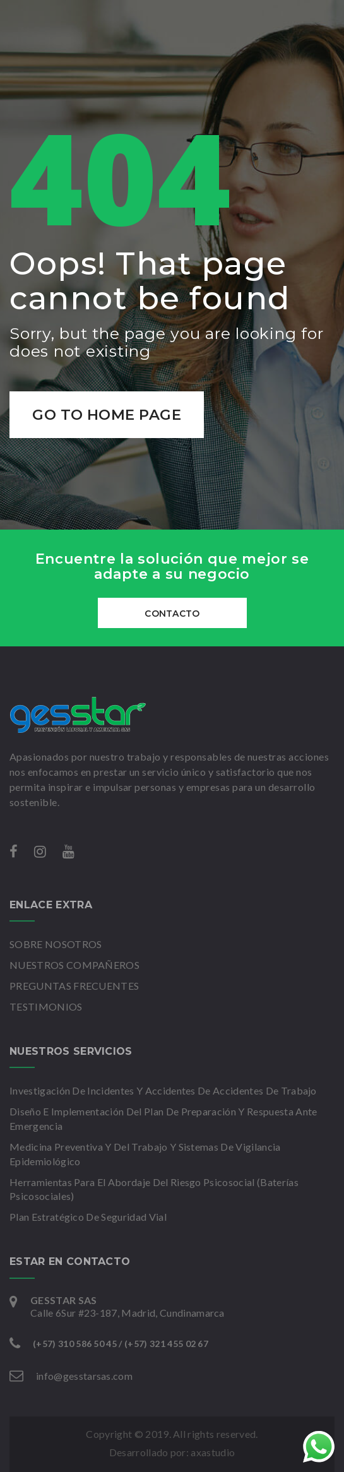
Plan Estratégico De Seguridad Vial (88, 1217)
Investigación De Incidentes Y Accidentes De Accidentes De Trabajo (163, 1090)
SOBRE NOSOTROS (55, 944)
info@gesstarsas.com (84, 1376)
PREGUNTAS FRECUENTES (74, 986)
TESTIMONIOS (46, 1006)
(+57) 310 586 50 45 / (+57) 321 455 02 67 (120, 1343)
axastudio (213, 1452)
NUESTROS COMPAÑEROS (74, 965)
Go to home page (107, 415)
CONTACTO (172, 613)
